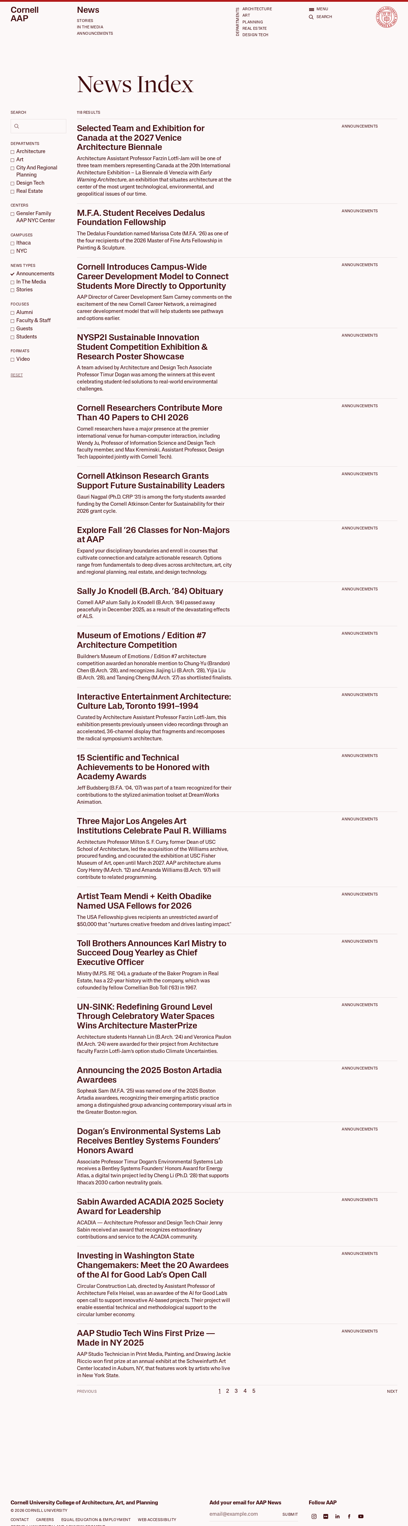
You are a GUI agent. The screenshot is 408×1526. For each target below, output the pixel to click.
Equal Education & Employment (95, 1520)
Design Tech (255, 35)
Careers (45, 1520)
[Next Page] (384, 1391)
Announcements (95, 34)
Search (19, 113)
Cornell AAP (25, 14)
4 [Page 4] (245, 1391)
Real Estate (254, 29)
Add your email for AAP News (245, 1503)
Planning (252, 22)
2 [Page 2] (227, 1391)
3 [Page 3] (236, 1391)
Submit (290, 1515)
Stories (85, 21)
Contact (20, 1520)
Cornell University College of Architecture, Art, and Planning (84, 1503)
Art (246, 16)
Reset (17, 375)
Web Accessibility (157, 1520)
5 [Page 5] (253, 1391)
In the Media (90, 27)
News (88, 10)
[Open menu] (319, 9)
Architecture (257, 9)
